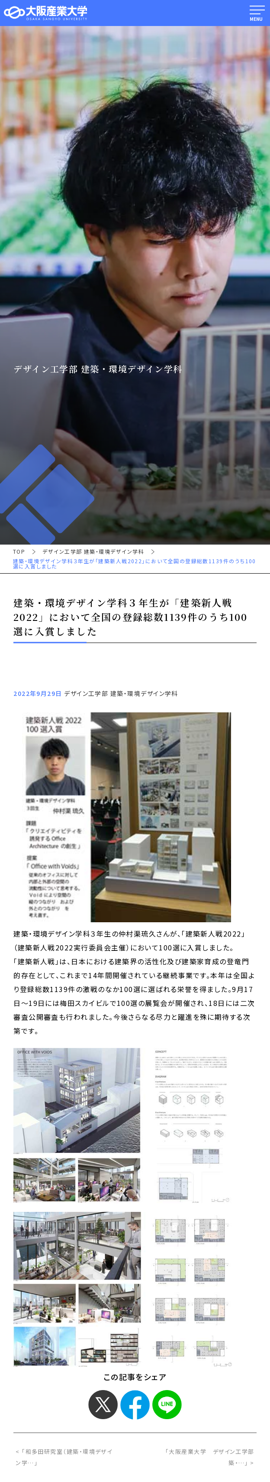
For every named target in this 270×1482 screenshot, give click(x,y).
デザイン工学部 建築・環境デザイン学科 (93, 551)
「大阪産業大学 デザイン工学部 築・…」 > (209, 1457)
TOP (19, 551)
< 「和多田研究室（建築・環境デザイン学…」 (64, 1457)
